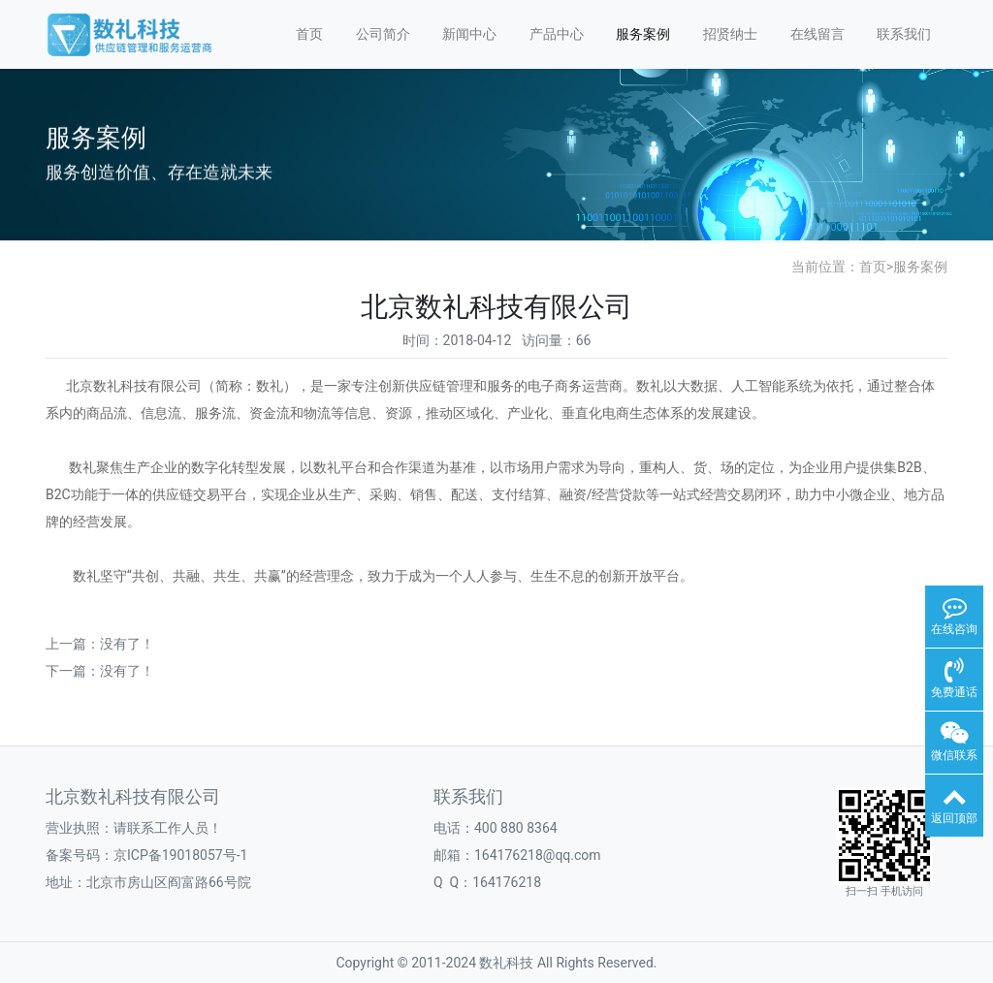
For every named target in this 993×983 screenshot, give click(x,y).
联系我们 (904, 34)
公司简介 (383, 34)
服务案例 (643, 34)
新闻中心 (469, 34)
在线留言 (817, 34)
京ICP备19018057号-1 (180, 855)
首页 (309, 34)
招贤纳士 (730, 34)
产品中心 (556, 34)
